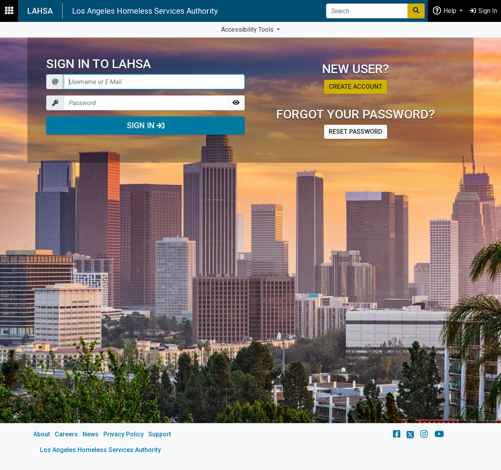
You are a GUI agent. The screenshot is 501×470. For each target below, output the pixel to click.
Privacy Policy (123, 434)
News (91, 434)
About (41, 434)
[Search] (367, 11)
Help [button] (445, 10)
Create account (355, 86)
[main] (250, 251)
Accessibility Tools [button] (248, 29)
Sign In (145, 125)
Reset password (355, 131)
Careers (66, 434)
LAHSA (40, 11)
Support (159, 434)
